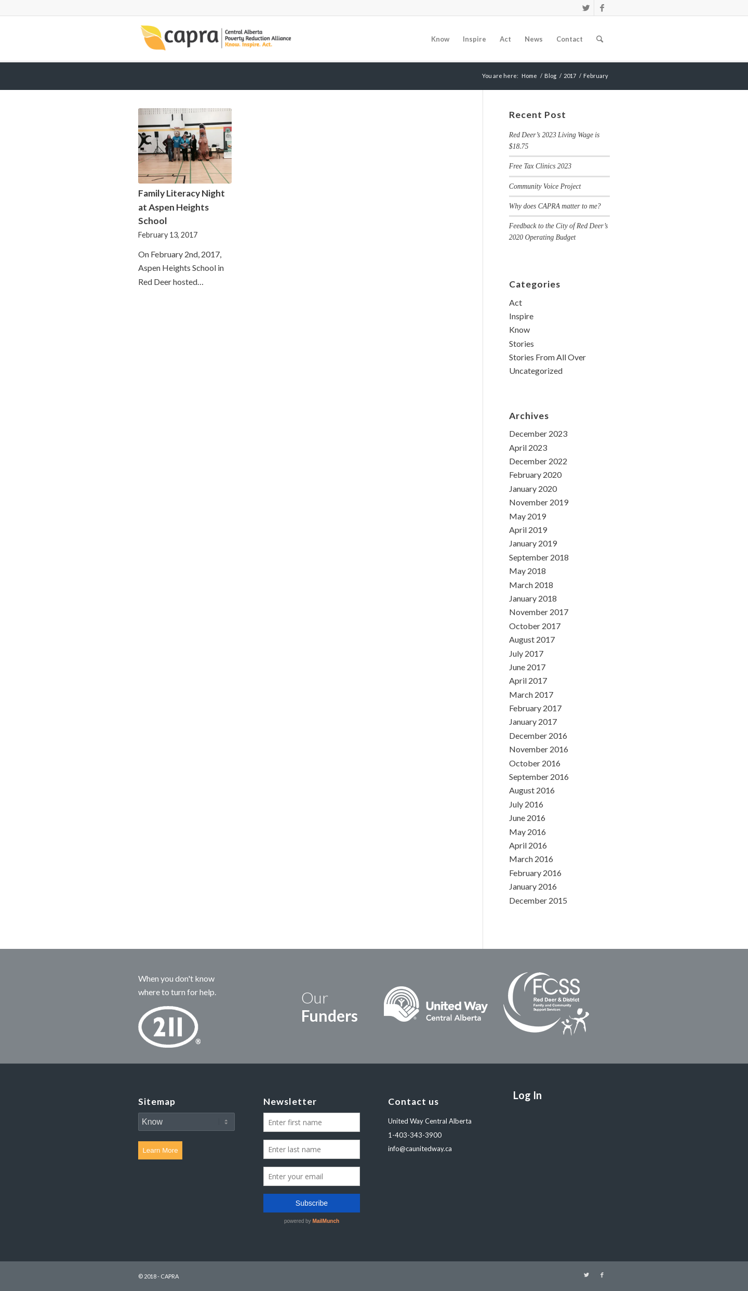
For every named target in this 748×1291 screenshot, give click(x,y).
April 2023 (528, 447)
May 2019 (527, 516)
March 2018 (531, 585)
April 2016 (528, 845)
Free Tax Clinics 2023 (540, 166)
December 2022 (538, 461)
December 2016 (538, 735)
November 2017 (538, 612)
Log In (527, 1095)
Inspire (521, 316)
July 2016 (526, 804)
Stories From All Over (547, 357)
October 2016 (534, 763)
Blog (550, 75)
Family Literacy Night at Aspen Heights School (181, 207)
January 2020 (533, 488)
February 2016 (535, 873)
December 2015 (538, 900)
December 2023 (538, 433)
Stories (521, 343)
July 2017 (526, 653)
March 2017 (531, 694)
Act (515, 302)
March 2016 (531, 859)
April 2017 (528, 680)
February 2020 (535, 474)
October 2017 (534, 626)
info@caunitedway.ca (420, 1148)
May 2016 (527, 832)
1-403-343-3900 (415, 1135)
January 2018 (533, 598)
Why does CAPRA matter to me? (555, 206)
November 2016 (538, 749)
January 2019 (533, 543)
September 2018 (539, 557)
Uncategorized (536, 370)
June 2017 (527, 667)
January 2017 (533, 721)
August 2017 (532, 639)
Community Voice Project (545, 186)
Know (519, 329)
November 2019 (538, 502)
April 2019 (528, 529)
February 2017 (535, 708)
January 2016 (533, 886)
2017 (570, 75)
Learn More (160, 1150)
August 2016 (532, 790)
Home (529, 75)
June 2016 (527, 818)
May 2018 (527, 571)
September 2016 (539, 776)
